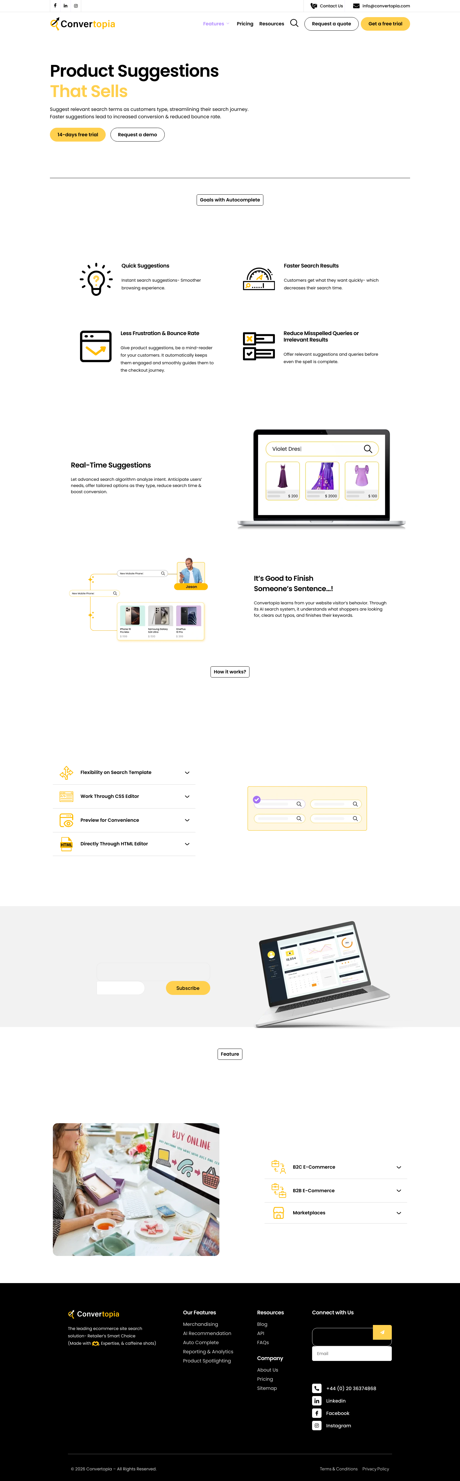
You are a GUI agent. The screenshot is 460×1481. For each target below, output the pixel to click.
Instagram (338, 1425)
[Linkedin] (317, 1400)
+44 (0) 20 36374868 (351, 1388)
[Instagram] (317, 1425)
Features (216, 24)
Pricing (245, 24)
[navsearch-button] (294, 23)
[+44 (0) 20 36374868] (317, 1388)
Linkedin (336, 1401)
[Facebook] (317, 1413)
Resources (271, 24)
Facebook (338, 1413)
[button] (229, 201)
